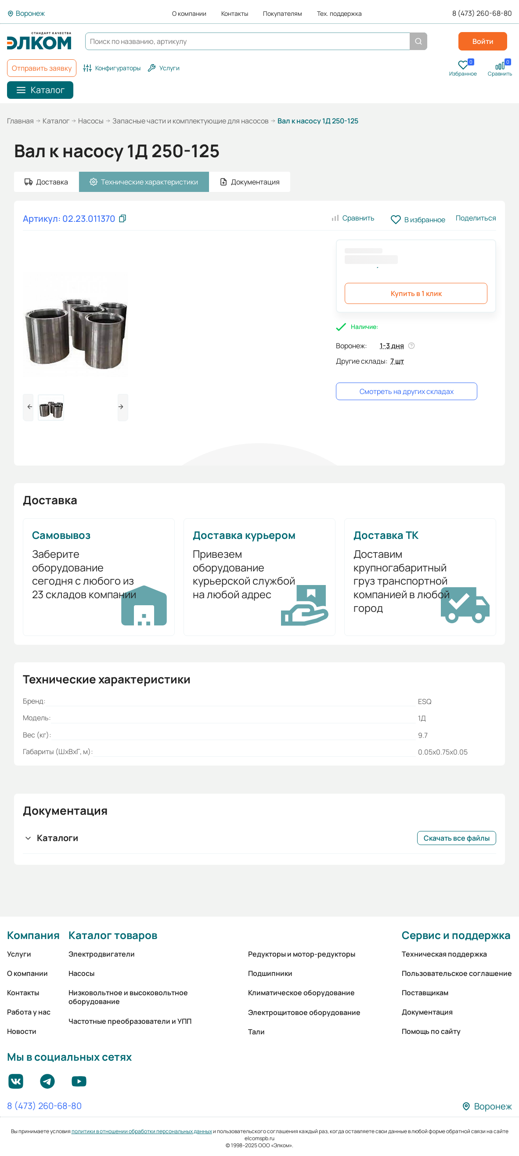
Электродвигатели (101, 954)
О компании (189, 13)
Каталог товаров (112, 935)
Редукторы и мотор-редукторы (301, 954)
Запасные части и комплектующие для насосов (190, 120)
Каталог (56, 120)
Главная (20, 120)
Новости (21, 1031)
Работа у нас (28, 1012)
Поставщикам (425, 992)
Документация (427, 1012)
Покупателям (282, 13)
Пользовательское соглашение (457, 973)
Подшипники (270, 973)
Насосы (91, 120)
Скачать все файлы (457, 838)
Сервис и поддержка (456, 935)
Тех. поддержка (339, 13)
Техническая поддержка (444, 954)
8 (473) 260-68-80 (482, 13)
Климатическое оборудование (301, 992)
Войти (483, 41)
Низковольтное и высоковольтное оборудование (128, 997)
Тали (256, 1031)
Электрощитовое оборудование (304, 1012)
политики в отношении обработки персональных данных (142, 1131)
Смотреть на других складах (407, 391)
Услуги (19, 954)
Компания (33, 935)
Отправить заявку (42, 68)
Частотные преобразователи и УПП (129, 1021)
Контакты (234, 13)
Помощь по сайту (431, 1031)
